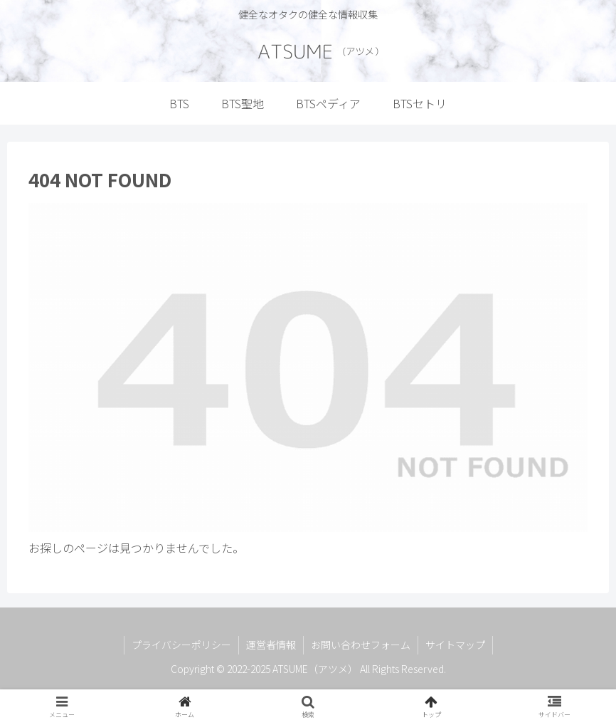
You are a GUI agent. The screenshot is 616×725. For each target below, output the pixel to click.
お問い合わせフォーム (360, 644)
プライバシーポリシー (181, 644)
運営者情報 (271, 644)
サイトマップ (455, 644)
